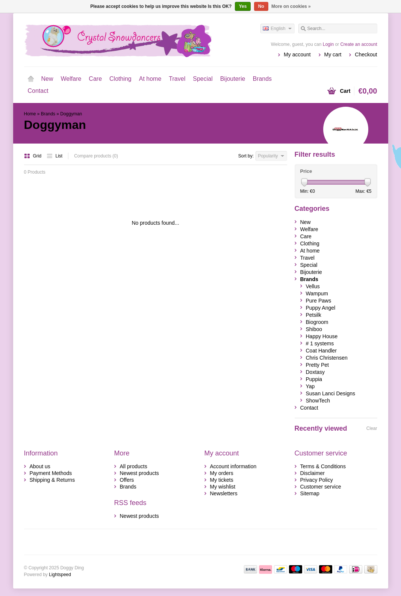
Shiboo (314, 329)
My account (297, 54)
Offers (127, 480)
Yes (243, 6)
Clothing (120, 79)
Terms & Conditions (323, 466)
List (55, 156)
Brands (262, 79)
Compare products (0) (96, 156)
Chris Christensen (327, 358)
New (47, 79)
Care (95, 79)
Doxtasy (315, 372)
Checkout (366, 54)
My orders (221, 473)
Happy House (322, 336)
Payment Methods (51, 473)
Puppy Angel (321, 308)
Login (328, 44)
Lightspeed (60, 574)
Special (202, 79)
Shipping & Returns (52, 480)
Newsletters (224, 493)
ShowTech (318, 401)
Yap (310, 386)
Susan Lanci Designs (331, 393)
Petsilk (313, 315)
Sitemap (309, 493)
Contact (38, 91)
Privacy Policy (316, 480)
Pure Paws (318, 301)
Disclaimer (312, 473)
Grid (33, 156)
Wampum (317, 293)
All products (133, 466)
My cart (333, 54)
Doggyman (71, 113)
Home (31, 79)
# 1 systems (320, 343)
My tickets (221, 480)
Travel (177, 79)
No (261, 6)
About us (40, 466)
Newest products (139, 473)
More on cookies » (291, 6)
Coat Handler (321, 351)
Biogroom (317, 322)
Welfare (71, 79)
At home (150, 79)
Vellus (313, 286)
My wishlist (223, 487)
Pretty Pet (317, 365)
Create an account (358, 44)
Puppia (314, 379)
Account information (233, 466)
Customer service (320, 487)
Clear (371, 428)
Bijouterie (232, 79)
